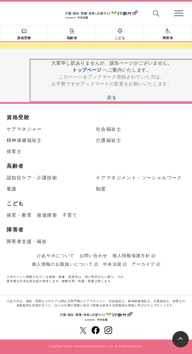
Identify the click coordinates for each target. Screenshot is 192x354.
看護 (12, 188)
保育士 (14, 151)
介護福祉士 (108, 140)
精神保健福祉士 (24, 140)
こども (120, 38)
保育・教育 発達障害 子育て (42, 215)
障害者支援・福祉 (27, 241)
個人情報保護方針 (131, 255)
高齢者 (72, 38)
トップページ (86, 70)
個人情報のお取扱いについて (62, 264)
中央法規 (112, 264)
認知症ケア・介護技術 (32, 177)
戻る (111, 97)
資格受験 (24, 38)
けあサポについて (55, 255)
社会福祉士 (108, 129)
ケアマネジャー (24, 129)
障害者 (168, 38)
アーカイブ (143, 264)
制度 (101, 188)
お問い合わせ (94, 255)
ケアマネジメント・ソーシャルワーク (139, 177)
